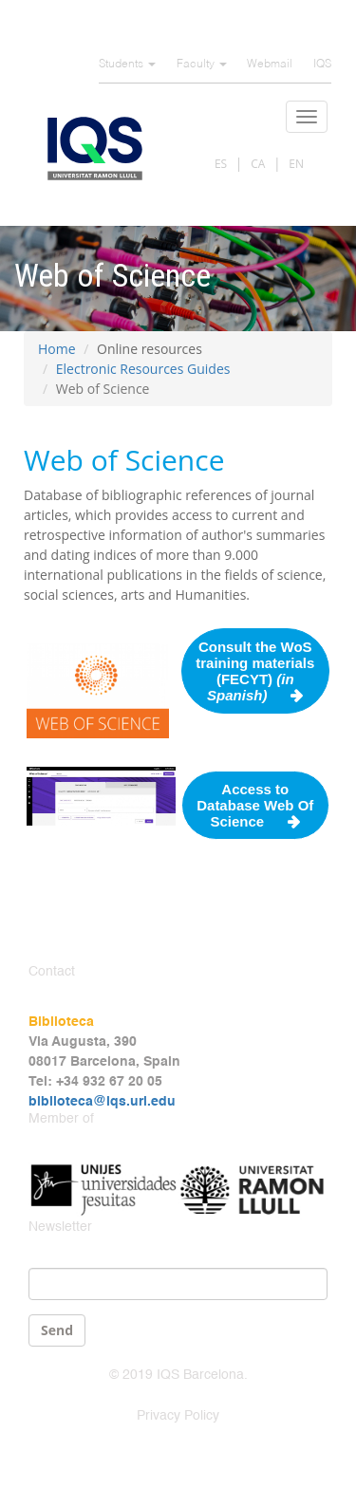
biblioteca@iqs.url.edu (102, 1101)
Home (57, 349)
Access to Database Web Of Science (255, 805)
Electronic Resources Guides (143, 369)
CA (258, 164)
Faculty (202, 64)
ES (221, 164)
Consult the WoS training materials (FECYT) (255, 671)
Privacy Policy (178, 1416)
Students (127, 64)
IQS (322, 64)
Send (57, 1330)
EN (296, 164)
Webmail (269, 64)
